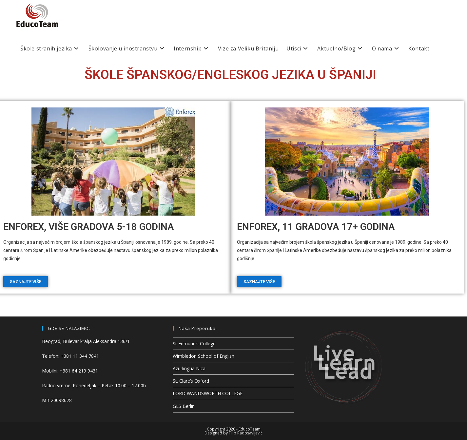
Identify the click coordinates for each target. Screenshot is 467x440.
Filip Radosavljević (246, 433)
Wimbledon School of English (203, 356)
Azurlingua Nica (189, 368)
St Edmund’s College (194, 343)
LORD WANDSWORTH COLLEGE (208, 393)
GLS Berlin (184, 406)
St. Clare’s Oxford (191, 381)
